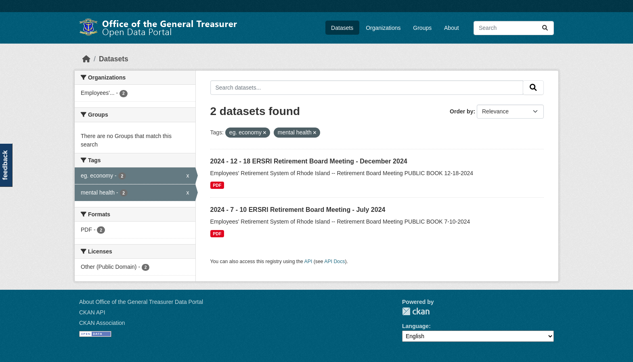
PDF (217, 185)
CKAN (416, 311)
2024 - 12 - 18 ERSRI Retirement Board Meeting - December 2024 (308, 161)
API (308, 261)
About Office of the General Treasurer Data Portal (141, 302)
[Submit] (545, 28)
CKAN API (92, 312)
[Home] (86, 59)
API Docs (334, 261)
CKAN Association (102, 323)
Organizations (383, 28)
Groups (422, 28)
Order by (461, 111)
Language (415, 326)
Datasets (342, 28)
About (451, 28)
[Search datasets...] (514, 28)
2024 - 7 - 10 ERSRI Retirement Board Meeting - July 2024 (298, 209)
